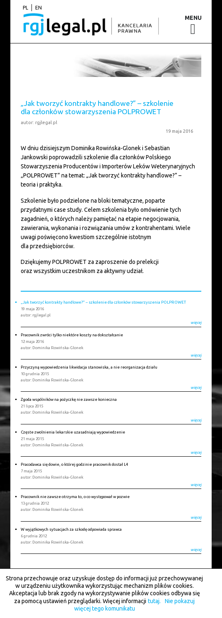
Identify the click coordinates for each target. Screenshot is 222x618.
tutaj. (154, 601)
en (38, 7)
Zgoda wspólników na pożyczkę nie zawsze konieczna (69, 399)
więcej (196, 322)
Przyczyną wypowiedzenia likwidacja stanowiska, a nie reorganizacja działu (89, 367)
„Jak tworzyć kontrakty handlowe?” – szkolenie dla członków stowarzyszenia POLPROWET (97, 107)
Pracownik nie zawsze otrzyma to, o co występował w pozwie (75, 496)
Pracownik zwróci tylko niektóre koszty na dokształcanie (72, 335)
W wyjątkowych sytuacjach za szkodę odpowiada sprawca (71, 529)
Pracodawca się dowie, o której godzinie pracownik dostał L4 (74, 464)
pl (25, 7)
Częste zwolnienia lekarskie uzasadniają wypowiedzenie (73, 432)
